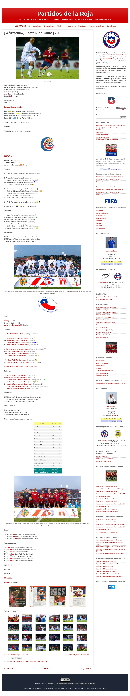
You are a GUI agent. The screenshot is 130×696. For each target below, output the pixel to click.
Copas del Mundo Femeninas (105, 459)
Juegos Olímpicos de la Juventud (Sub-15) (109, 489)
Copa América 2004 (22, 661)
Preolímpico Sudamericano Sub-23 (107, 511)
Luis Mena (112, 406)
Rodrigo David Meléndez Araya (17, 382)
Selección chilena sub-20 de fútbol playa (108, 564)
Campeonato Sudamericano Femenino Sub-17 (110, 494)
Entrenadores (49, 26)
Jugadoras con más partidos (105, 370)
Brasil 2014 (99, 220)
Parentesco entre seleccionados (106, 322)
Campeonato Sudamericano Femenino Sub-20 (110, 504)
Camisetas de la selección (104, 315)
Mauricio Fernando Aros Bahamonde (19, 384)
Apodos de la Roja (102, 310)
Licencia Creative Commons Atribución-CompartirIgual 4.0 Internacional (72, 683)
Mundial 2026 (100, 228)
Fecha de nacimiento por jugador (106, 312)
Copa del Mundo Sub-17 (103, 496)
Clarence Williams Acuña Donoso (17, 349)
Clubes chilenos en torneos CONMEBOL (108, 140)
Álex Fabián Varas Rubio (15, 334)
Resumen (7, 582)
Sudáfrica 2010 (101, 218)
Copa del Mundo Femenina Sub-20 (107, 509)
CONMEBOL (8, 578)
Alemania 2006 (101, 215)
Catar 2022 (99, 225)
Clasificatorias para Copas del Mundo (108, 179)
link (103, 71)
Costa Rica (32, 661)
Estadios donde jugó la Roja (105, 330)
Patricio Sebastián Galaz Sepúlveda (19, 388)
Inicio (47, 668)
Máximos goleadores (96, 26)
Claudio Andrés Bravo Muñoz (16, 375)
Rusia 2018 (99, 223)
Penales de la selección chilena (105, 335)
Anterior (8, 668)
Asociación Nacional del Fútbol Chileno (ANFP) (110, 125)
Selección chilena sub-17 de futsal (106, 571)
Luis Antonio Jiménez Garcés (17, 356)
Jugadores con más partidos (76, 26)
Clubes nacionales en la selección (106, 307)
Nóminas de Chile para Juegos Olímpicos (109, 540)
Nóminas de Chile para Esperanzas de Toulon (110, 553)
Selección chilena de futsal (104, 566)
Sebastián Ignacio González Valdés (18, 362)
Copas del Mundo (101, 182)
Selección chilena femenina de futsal (107, 574)
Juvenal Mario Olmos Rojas (27, 367)
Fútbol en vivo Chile (102, 134)
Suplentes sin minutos (103, 325)
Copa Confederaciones (103, 461)
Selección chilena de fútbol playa (106, 561)
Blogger (104, 688)
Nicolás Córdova (112, 251)
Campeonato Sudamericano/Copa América (109, 177)
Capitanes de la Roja (102, 320)
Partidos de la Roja (65, 13)
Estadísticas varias (102, 337)
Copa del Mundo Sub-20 (103, 506)
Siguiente (86, 668)
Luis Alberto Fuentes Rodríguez (17, 340)
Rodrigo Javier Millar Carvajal (16, 351)
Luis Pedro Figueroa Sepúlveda (17, 386)
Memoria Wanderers (102, 137)
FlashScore (99, 132)
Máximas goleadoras (102, 373)
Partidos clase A (42, 661)
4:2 (119, 258)
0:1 (118, 415)
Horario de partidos (102, 327)
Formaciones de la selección (105, 317)
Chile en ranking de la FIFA (104, 299)
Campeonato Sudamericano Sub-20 (107, 501)
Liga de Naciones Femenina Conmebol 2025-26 (111, 383)
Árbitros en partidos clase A (105, 332)
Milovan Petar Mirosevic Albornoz (18, 380)
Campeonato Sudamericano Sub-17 (107, 491)
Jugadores (37, 26)
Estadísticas (111, 26)
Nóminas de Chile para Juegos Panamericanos (110, 547)
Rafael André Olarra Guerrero (17, 343)
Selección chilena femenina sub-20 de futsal (109, 576)
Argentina (105, 440)
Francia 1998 (100, 210)
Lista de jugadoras (102, 363)
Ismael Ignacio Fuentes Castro (17, 338)
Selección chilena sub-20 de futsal (106, 569)
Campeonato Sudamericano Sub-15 (107, 486)
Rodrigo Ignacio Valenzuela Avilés (17, 353)
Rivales (59, 26)
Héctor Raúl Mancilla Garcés (16, 360)
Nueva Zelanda (102, 282)
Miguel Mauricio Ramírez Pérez (16, 377)
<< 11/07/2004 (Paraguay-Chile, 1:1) (16, 655)
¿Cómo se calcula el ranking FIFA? (106, 297)
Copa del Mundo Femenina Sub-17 (107, 499)
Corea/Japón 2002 (102, 213)
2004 (13, 661)
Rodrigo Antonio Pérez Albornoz (17, 345)
